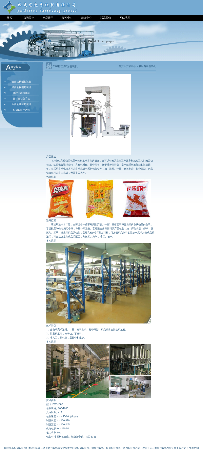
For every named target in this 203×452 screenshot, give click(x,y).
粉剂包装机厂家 (22, 448)
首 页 (10, 17)
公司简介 (29, 17)
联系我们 (105, 17)
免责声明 (194, 448)
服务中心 (86, 17)
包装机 (131, 448)
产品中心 (131, 66)
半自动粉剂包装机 (21, 87)
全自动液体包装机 (21, 104)
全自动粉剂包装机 (21, 81)
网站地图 (125, 17)
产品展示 (48, 17)
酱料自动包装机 (21, 98)
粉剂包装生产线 (21, 110)
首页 (121, 66)
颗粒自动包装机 (21, 93)
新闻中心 (67, 17)
